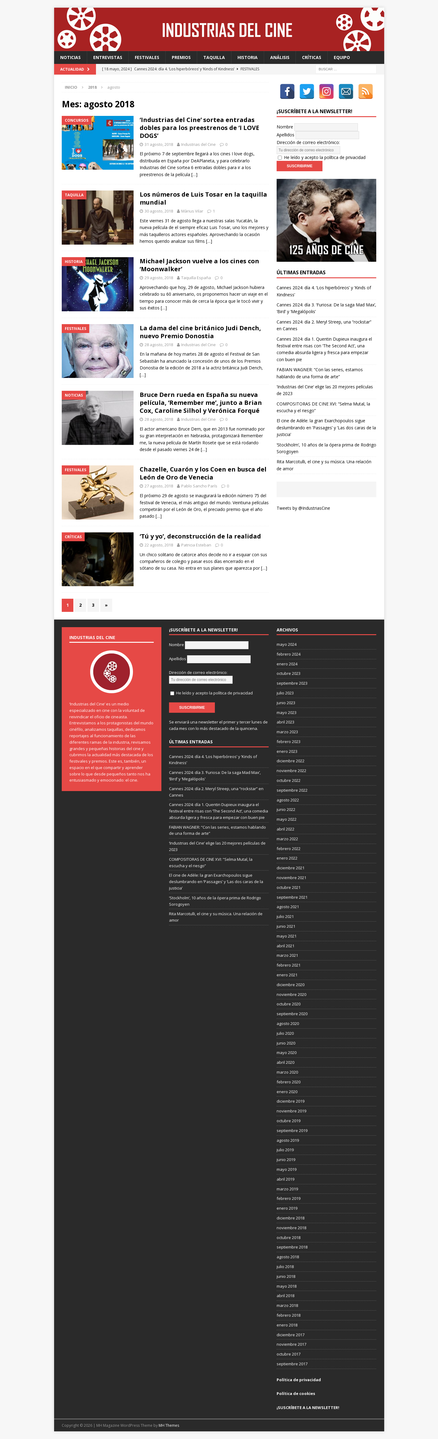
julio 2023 (285, 693)
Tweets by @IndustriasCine (303, 508)
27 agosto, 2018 (159, 486)
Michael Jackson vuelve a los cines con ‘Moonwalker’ (199, 265)
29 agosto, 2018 (159, 277)
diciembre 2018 (290, 1218)
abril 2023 (285, 722)
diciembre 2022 (290, 761)
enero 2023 (287, 751)
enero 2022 (287, 858)
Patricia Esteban (196, 545)
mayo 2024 (286, 644)
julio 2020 (285, 1033)
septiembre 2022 (292, 790)
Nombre (285, 127)
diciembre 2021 (290, 868)
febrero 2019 (288, 1198)
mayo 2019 (286, 1169)
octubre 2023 (288, 673)
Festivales (147, 57)
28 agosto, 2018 (159, 344)
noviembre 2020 (291, 994)
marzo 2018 (287, 1305)
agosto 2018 (288, 1257)
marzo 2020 (287, 1072)
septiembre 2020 (292, 1013)
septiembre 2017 (292, 1364)
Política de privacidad (299, 1379)
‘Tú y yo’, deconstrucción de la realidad (200, 536)
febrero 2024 (288, 654)
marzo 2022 (287, 839)
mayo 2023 (286, 712)
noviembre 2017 (291, 1344)
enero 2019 (287, 1208)
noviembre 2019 (291, 1111)
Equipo (342, 57)
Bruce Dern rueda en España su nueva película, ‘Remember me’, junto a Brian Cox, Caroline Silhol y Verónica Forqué (201, 402)
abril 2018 (285, 1295)
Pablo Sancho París (199, 486)
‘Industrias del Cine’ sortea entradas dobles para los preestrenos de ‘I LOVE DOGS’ (199, 128)
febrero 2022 (288, 848)
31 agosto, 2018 (159, 144)
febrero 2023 (288, 741)
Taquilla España (196, 277)
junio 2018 (286, 1276)
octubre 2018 (288, 1237)
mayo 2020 (286, 1052)
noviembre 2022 (291, 770)
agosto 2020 (288, 1023)
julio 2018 (285, 1266)
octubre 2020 (288, 1004)
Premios (181, 57)
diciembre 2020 (290, 984)
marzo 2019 (287, 1189)
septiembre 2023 (292, 683)
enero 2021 (287, 975)
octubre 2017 (288, 1354)
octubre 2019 (288, 1120)
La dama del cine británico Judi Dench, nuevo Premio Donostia (200, 332)
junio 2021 (286, 926)
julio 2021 (285, 916)
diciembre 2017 (290, 1334)
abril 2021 (285, 946)
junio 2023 (286, 702)
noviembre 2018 (291, 1227)
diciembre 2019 (290, 1101)
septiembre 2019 (292, 1130)
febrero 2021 (288, 965)
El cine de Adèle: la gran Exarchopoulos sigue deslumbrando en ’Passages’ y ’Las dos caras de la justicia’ (326, 427)
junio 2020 (286, 1043)
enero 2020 (287, 1091)
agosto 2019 (288, 1140)
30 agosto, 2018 (159, 211)
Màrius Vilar (192, 211)
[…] (194, 174)
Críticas (311, 57)
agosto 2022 (288, 800)
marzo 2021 (287, 955)
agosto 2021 (288, 906)
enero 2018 (287, 1325)
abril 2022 (285, 829)
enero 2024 (287, 664)
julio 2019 (285, 1149)
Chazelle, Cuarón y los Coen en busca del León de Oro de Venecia (203, 473)
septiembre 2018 (292, 1247)
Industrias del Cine (198, 144)
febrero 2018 (288, 1315)
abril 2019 (285, 1179)
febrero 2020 (288, 1082)
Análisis (279, 57)
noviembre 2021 (291, 877)
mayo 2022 (286, 819)
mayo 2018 (286, 1286)
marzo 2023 (287, 731)
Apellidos (285, 135)
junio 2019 (286, 1159)
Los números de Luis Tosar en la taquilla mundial (203, 198)
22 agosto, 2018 (159, 545)
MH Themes (169, 1425)
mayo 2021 (286, 936)
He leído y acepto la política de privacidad (325, 157)
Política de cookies (296, 1393)
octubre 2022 (288, 780)
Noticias (70, 57)
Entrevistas (107, 57)
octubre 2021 (288, 887)
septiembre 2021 (292, 897)
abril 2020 (285, 1062)
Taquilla (214, 57)
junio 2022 (286, 809)
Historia (247, 57)
